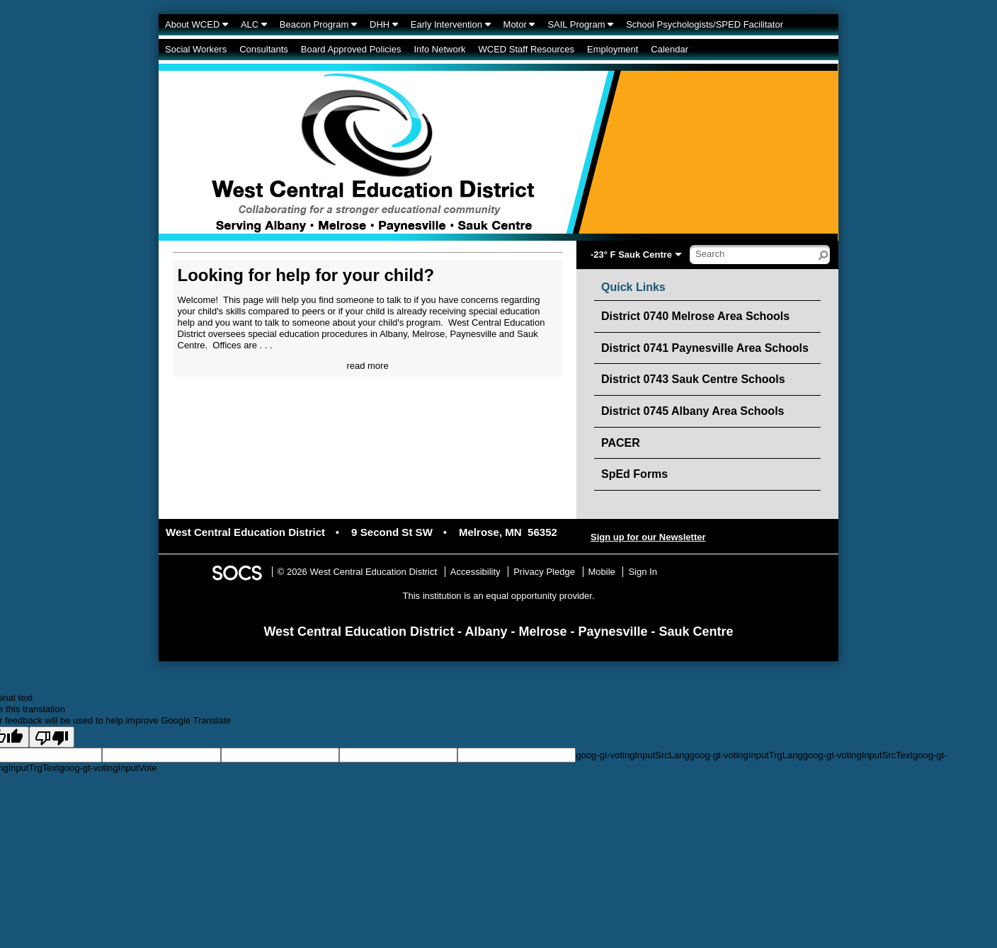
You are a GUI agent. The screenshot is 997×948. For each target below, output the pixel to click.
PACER (620, 443)
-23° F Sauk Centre (631, 254)
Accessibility (475, 571)
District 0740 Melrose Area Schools (695, 316)
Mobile (601, 571)
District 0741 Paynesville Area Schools (705, 348)
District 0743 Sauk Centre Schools (693, 379)
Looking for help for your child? (306, 275)
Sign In (642, 571)
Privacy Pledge (544, 571)
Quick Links (633, 287)
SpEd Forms (634, 474)
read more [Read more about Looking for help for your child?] (367, 365)
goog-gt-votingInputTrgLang (746, 755)
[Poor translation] (51, 737)
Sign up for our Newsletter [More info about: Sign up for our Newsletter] (648, 537)
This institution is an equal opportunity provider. (499, 595)
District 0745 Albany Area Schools (692, 411)
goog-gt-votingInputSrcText (858, 755)
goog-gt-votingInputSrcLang (632, 755)
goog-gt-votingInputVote (107, 768)
